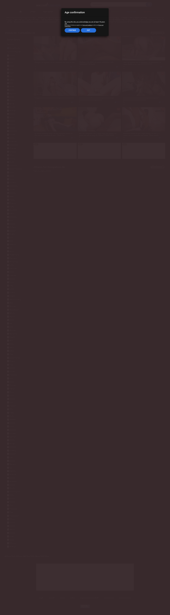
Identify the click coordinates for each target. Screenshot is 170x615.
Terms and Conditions (87, 25)
